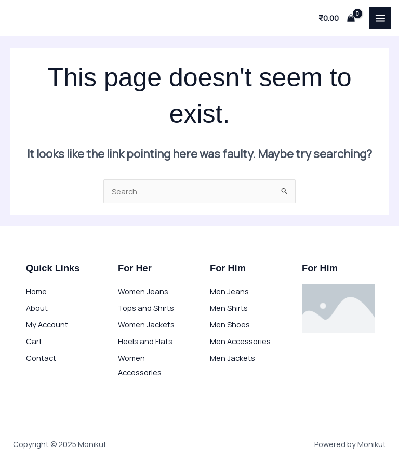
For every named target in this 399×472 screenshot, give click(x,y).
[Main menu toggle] (380, 18)
